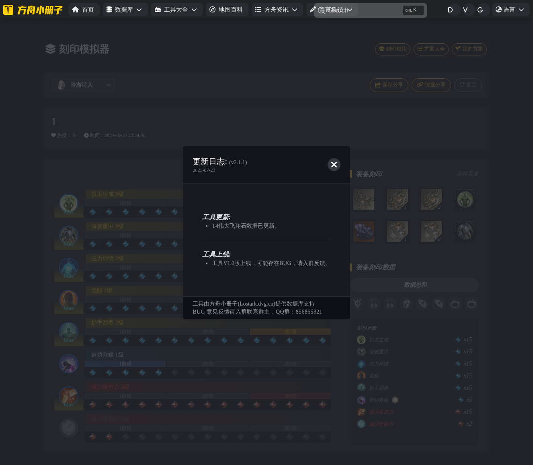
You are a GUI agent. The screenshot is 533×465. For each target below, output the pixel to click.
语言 (512, 10)
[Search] (370, 10)
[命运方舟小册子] (34, 10)
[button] (125, 9)
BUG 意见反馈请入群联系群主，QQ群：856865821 (257, 312)
